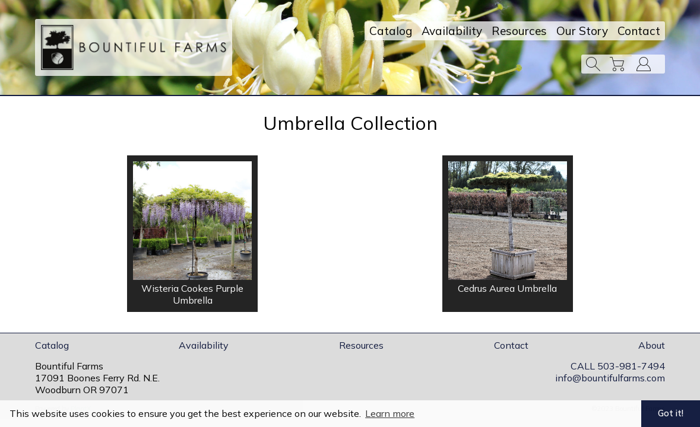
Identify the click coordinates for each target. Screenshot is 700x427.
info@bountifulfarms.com (610, 378)
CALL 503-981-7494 (618, 366)
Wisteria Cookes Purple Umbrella (192, 294)
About (651, 345)
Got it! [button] (670, 413)
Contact (638, 31)
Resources (519, 31)
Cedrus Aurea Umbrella (507, 288)
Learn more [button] (389, 413)
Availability (452, 31)
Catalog (390, 31)
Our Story (582, 31)
